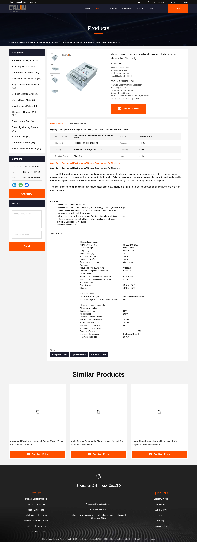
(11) (25, 129)
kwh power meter (59, 354)
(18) (26, 78)
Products (99, 8)
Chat (178, 8)
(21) (25, 94)
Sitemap (160, 521)
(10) (23, 121)
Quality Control (160, 510)
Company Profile (161, 499)
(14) (25, 113)
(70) (26, 149)
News (160, 515)
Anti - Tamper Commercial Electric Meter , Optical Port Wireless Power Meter (97, 443)
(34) (24, 66)
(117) (25, 72)
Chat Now (26, 193)
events (140, 8)
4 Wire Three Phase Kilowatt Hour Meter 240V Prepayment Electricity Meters (154, 443)
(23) (24, 106)
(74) (26, 60)
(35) (25, 86)
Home (87, 8)
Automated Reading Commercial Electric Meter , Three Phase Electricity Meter (36, 443)
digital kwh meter (79, 354)
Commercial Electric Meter (39, 42)
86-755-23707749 (179, 2)
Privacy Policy (161, 526)
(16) (24, 100)
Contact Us (127, 8)
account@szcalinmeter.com (151, 2)
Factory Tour (161, 504)
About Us (113, 8)
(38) (23, 143)
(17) (21, 137)
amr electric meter (98, 354)
